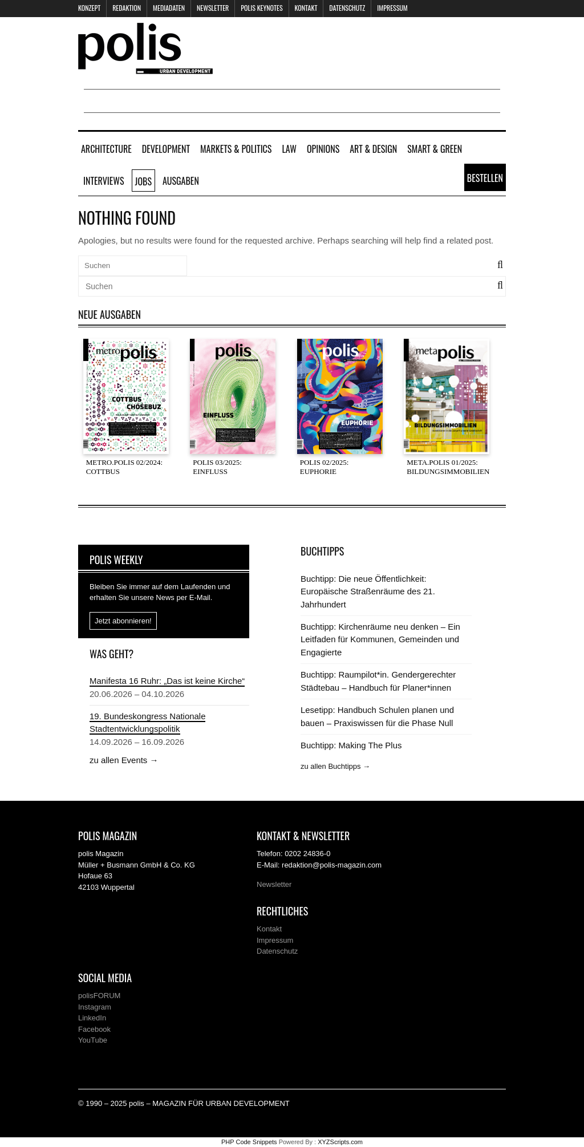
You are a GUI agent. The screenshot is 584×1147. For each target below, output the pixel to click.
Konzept (89, 8)
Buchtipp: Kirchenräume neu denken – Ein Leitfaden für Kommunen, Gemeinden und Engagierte (380, 639)
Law (289, 149)
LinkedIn (92, 1018)
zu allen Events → (124, 760)
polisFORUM (99, 995)
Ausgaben (181, 181)
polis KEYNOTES (261, 8)
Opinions (323, 149)
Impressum (392, 8)
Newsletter (213, 8)
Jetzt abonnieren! (123, 621)
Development (166, 149)
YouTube (92, 1040)
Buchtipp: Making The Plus (351, 745)
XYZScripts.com (340, 1141)
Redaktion (126, 8)
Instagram (94, 1007)
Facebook (94, 1029)
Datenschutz (347, 8)
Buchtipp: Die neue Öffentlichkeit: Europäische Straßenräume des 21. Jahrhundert (368, 591)
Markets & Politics (235, 149)
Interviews (103, 181)
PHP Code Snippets (249, 1141)
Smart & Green (434, 149)
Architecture (106, 149)
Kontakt (306, 8)
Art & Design (373, 149)
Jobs (143, 181)
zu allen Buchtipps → (335, 766)
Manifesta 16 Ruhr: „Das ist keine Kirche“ (167, 681)
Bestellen (485, 178)
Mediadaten (169, 8)
